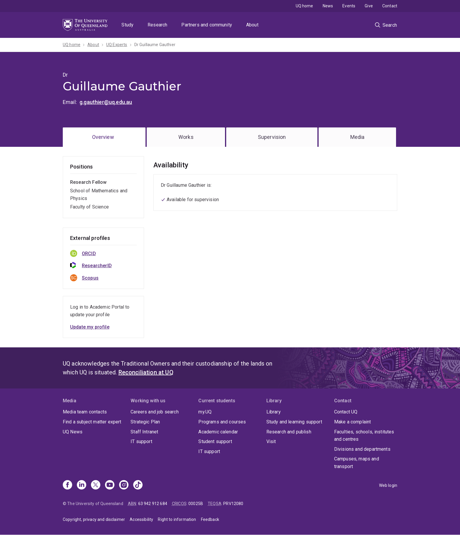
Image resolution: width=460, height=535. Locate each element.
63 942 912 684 (152, 503)
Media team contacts (85, 412)
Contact (389, 6)
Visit (271, 441)
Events (348, 6)
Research (157, 25)
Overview (103, 137)
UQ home (304, 6)
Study (127, 25)
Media (357, 137)
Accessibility (141, 519)
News (328, 6)
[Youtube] (109, 485)
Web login (388, 485)
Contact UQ (346, 412)
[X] (95, 485)
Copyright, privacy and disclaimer (94, 519)
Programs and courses (222, 422)
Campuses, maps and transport (356, 462)
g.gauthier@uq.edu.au (106, 102)
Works (186, 137)
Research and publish (288, 432)
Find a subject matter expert (92, 422)
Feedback (210, 519)
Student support (215, 441)
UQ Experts (116, 44)
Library (273, 412)
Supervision (272, 137)
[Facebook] (67, 485)
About (252, 25)
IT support (141, 441)
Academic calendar (218, 432)
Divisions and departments (362, 449)
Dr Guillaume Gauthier (154, 44)
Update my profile (89, 327)
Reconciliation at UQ (146, 372)
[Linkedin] (81, 485)
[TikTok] (138, 485)
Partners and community (206, 25)
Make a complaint (352, 422)
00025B (195, 503)
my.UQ (205, 412)
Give (369, 6)
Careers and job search (155, 412)
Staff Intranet (144, 432)
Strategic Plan (145, 422)
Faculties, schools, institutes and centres (364, 435)
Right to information (177, 519)
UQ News (72, 432)
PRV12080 (233, 503)
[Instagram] (123, 485)
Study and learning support (294, 422)
